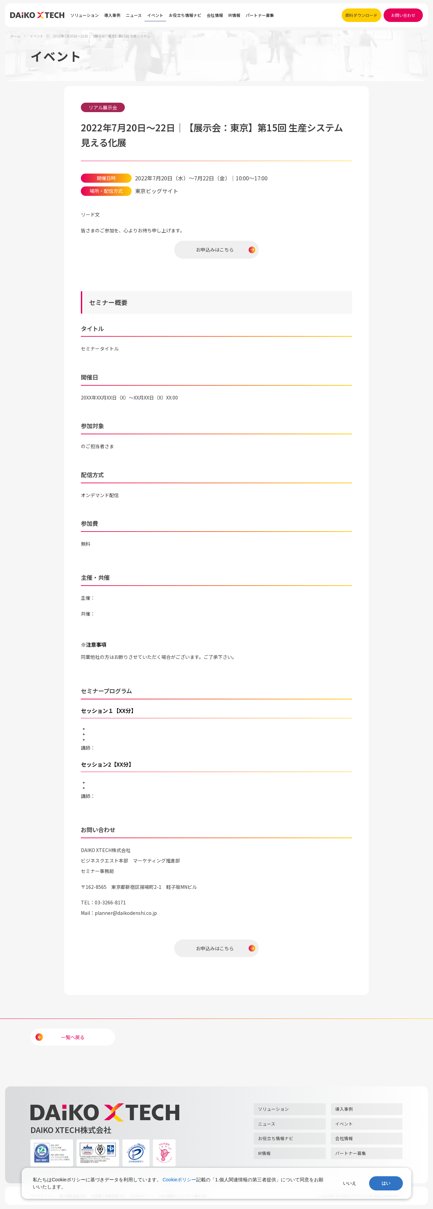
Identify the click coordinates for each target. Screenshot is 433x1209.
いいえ (349, 1183)
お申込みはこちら (215, 250)
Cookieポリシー (179, 1179)
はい (386, 1183)
